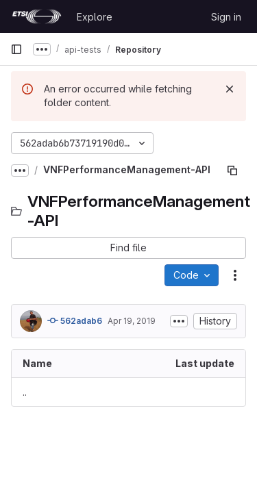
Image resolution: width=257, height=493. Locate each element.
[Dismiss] (229, 89)
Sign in (226, 17)
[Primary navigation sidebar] (16, 49)
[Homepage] (37, 16)
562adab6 (74, 320)
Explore (94, 17)
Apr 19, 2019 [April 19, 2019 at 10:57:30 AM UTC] (132, 321)
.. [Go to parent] (25, 392)
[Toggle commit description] (179, 321)
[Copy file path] (232, 170)
